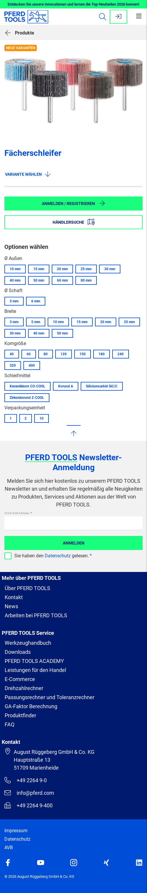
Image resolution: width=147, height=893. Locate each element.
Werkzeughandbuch (28, 643)
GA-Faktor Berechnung (31, 706)
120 (63, 354)
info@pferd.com (29, 792)
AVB (8, 847)
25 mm (86, 269)
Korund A (65, 386)
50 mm (38, 280)
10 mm (15, 269)
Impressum (15, 830)
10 (41, 418)
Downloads (18, 652)
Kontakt (14, 597)
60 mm (62, 280)
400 (32, 365)
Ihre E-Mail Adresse (17, 513)
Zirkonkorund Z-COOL (27, 398)
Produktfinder (20, 715)
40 (12, 354)
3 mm (14, 301)
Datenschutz (58, 555)
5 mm (35, 322)
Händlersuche (74, 221)
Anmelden (73, 543)
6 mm (35, 301)
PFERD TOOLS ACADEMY (34, 661)
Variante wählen (28, 173)
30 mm (109, 269)
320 (13, 365)
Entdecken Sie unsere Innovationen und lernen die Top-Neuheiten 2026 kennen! (73, 4)
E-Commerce (20, 679)
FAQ (9, 724)
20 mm (62, 269)
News (11, 606)
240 (120, 354)
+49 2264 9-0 (25, 780)
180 (101, 354)
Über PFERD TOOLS (27, 588)
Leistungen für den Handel (35, 670)
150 (82, 354)
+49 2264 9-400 (28, 805)
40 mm (15, 280)
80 (46, 354)
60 (29, 354)
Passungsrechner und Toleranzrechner (49, 697)
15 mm (38, 269)
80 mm (86, 280)
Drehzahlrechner (24, 688)
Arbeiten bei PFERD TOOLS (36, 615)
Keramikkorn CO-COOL (27, 386)
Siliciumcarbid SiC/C (101, 386)
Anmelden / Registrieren (74, 203)
